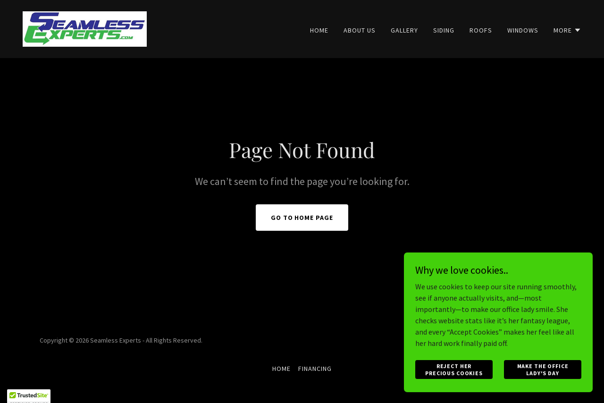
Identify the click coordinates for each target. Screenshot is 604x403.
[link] (85, 28)
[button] (567, 30)
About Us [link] (360, 30)
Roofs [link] (481, 30)
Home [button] (281, 368)
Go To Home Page (302, 217)
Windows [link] (522, 30)
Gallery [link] (404, 30)
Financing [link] (315, 368)
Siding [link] (443, 30)
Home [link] (319, 30)
